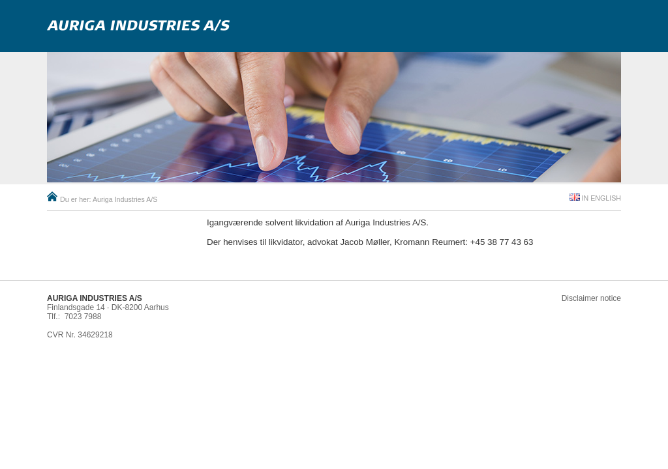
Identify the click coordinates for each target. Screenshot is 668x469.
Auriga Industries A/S (125, 199)
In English (601, 198)
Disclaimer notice (591, 298)
